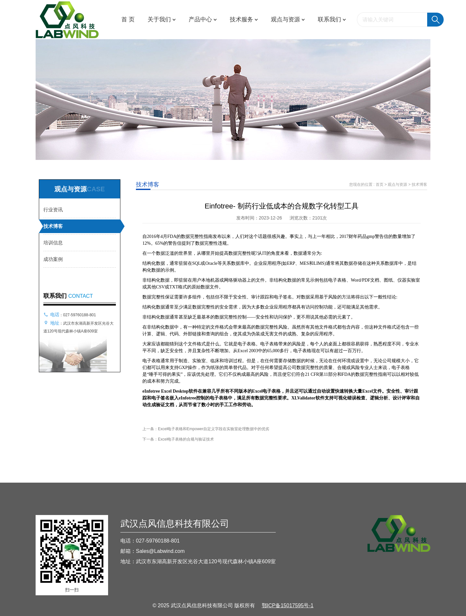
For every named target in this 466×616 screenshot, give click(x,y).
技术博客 (53, 226)
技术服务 (244, 19)
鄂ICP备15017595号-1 (288, 605)
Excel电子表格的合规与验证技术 (186, 439)
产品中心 (203, 19)
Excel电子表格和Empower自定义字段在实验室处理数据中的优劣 (213, 429)
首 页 (128, 19)
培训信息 (53, 242)
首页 (379, 184)
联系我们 (332, 19)
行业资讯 (53, 209)
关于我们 (162, 19)
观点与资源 (288, 19)
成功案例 (53, 259)
